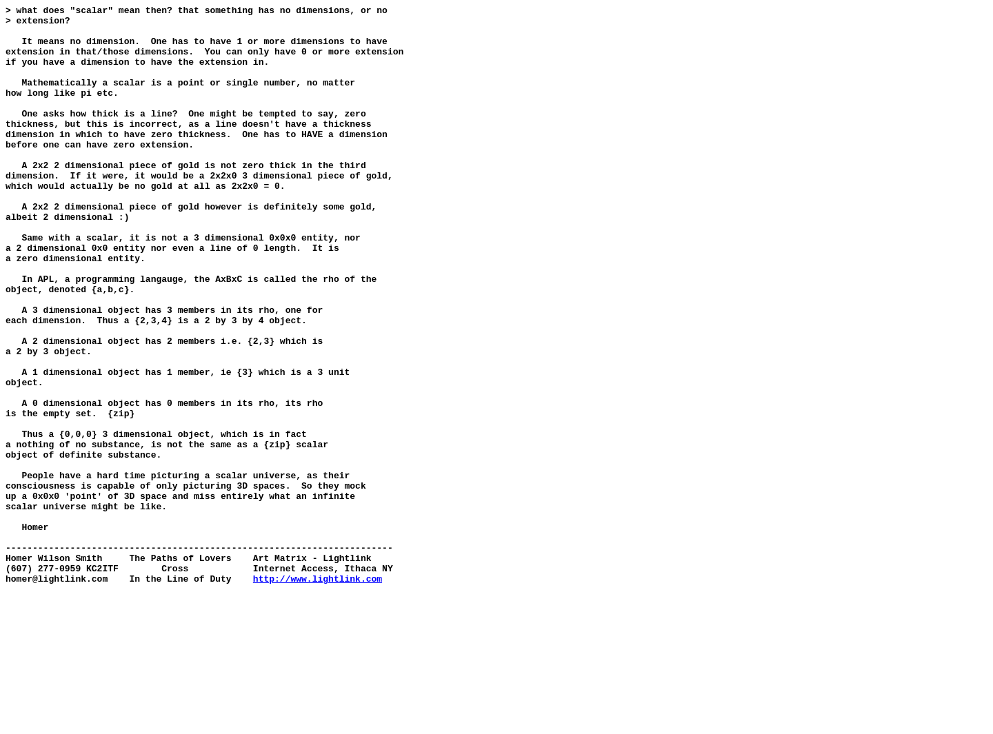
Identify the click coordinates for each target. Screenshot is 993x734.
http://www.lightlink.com (317, 694)
